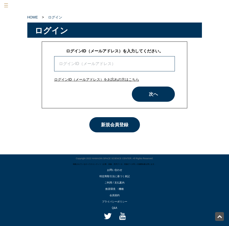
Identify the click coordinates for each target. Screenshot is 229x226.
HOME (32, 17)
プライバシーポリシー (114, 201)
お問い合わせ (114, 170)
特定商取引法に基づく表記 (114, 176)
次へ (153, 94)
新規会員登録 (114, 124)
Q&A (114, 208)
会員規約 (115, 195)
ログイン (55, 17)
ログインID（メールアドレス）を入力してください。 (114, 51)
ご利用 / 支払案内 (114, 182)
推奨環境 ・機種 (114, 189)
